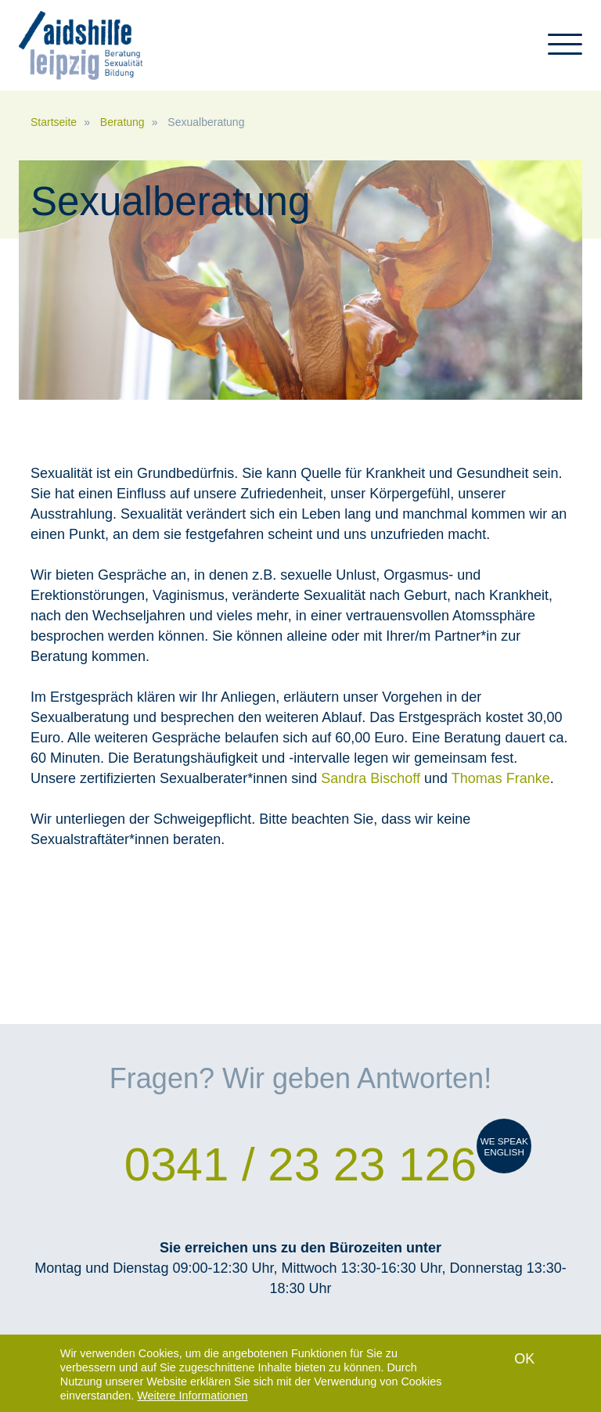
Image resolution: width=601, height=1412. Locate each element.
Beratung (122, 122)
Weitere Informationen (192, 1396)
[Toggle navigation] (565, 51)
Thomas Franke (501, 778)
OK (524, 1359)
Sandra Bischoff (372, 778)
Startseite (54, 122)
